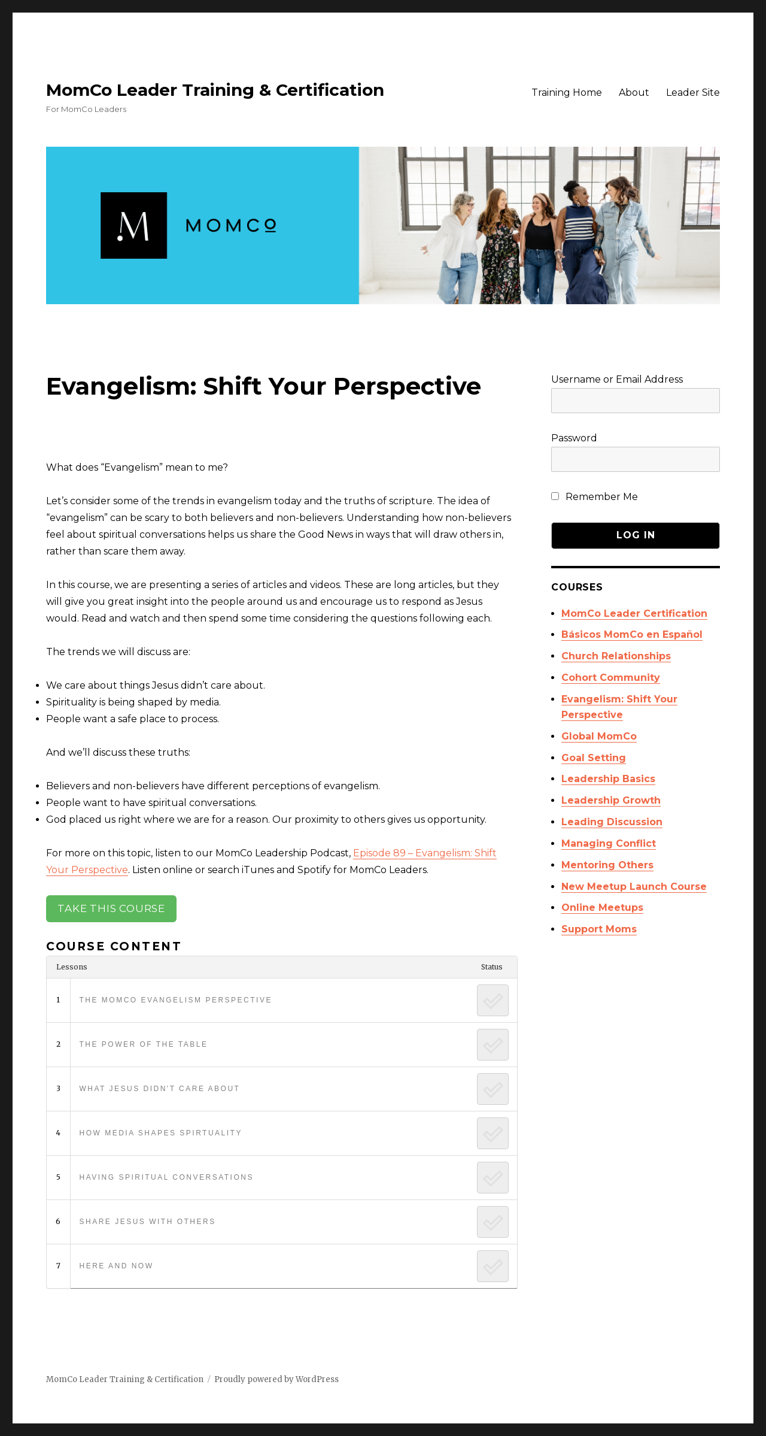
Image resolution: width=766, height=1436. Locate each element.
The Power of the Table (143, 1044)
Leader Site (693, 92)
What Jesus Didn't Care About (159, 1088)
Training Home (566, 92)
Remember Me (594, 496)
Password (574, 438)
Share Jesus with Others (147, 1221)
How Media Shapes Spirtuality (160, 1133)
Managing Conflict (608, 843)
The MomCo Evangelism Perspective (175, 1000)
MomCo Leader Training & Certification (215, 90)
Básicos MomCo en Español (632, 634)
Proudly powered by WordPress (276, 1379)
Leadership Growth (611, 800)
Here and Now (116, 1266)
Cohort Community (610, 677)
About (634, 92)
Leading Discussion (611, 822)
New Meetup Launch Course (634, 886)
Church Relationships (616, 656)
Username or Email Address (617, 379)
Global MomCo (599, 736)
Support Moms (599, 929)
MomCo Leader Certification (634, 613)
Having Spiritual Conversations (166, 1177)
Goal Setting (593, 758)
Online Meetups (602, 907)
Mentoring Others (607, 865)
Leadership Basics (608, 778)
